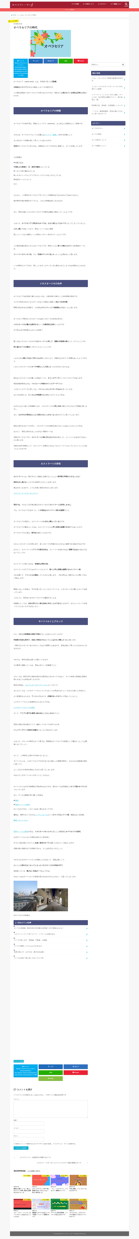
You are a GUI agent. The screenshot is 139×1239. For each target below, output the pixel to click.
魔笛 (16, 801)
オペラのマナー (102, 4)
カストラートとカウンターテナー (26, 494)
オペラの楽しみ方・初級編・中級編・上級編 (30, 940)
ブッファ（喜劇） (51, 135)
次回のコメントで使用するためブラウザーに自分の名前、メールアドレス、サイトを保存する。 (46, 1147)
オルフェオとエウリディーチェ (36, 685)
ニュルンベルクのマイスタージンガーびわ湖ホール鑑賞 (107, 84)
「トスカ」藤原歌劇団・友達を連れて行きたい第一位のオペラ (107, 108)
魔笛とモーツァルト (21, 821)
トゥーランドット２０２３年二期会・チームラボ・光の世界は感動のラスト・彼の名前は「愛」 (107, 93)
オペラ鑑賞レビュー (116, 4)
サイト (16, 1139)
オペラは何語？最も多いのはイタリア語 (28, 958)
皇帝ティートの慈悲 (22, 805)
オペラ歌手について (88, 4)
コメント (16, 1102)
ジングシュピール (41, 815)
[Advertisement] (51, 990)
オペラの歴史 (75, 4)
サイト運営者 (70, 9)
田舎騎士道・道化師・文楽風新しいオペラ (106, 101)
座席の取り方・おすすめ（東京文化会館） (29, 952)
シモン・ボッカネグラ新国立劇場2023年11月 (107, 78)
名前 (15, 1123)
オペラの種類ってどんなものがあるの (28, 946)
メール (16, 1131)
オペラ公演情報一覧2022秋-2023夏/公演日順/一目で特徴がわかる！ (39, 929)
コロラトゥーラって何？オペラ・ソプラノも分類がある (34, 935)
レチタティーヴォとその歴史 (24, 708)
